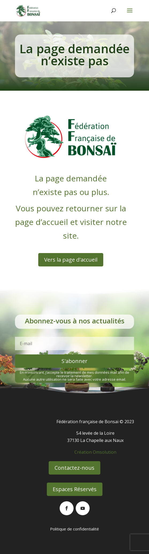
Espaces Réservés (75, 489)
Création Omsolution (95, 452)
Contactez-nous (74, 467)
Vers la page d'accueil (70, 259)
